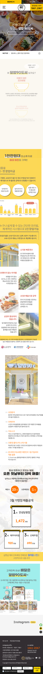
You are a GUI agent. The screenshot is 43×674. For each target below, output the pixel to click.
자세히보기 (20, 671)
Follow (29, 623)
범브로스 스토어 (40, 625)
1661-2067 (33, 647)
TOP (40, 632)
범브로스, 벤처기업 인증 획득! (20, 53)
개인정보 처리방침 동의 (11, 671)
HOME (21, 7)
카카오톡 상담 (40, 628)
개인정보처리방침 (15, 641)
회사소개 (5, 641)
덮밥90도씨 (10, 2)
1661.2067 (36, 8)
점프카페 (32, 2)
